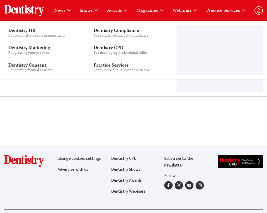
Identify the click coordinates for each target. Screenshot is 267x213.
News (62, 10)
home (108, 66)
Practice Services (226, 10)
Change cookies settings (79, 158)
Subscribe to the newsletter (178, 162)
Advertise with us (73, 169)
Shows (89, 10)
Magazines (150, 10)
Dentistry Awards (126, 180)
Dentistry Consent (45, 8)
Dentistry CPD (124, 158)
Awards (117, 10)
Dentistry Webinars (128, 191)
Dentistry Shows (125, 169)
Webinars (185, 10)
